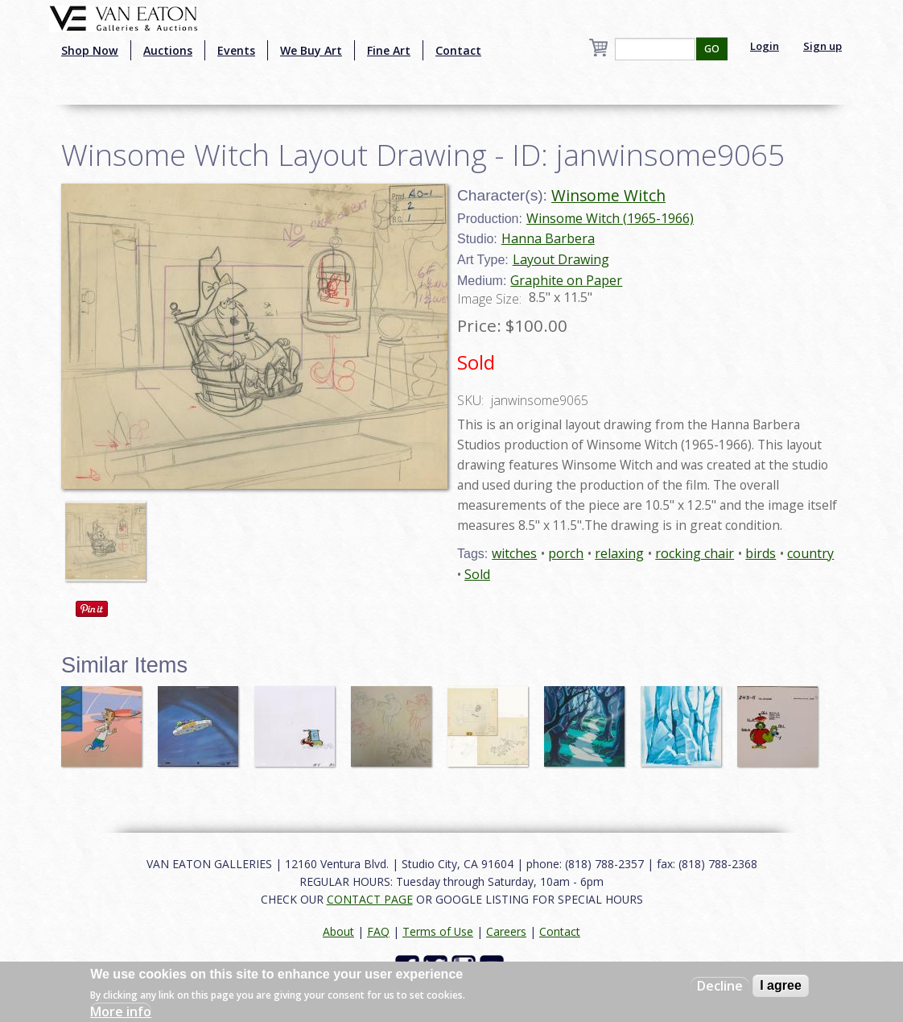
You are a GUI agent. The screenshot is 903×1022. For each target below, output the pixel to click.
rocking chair (694, 553)
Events (236, 50)
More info (120, 1011)
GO (712, 49)
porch (565, 553)
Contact (458, 50)
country (810, 553)
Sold (477, 574)
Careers (506, 931)
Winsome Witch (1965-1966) (610, 218)
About (338, 931)
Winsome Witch (608, 195)
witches (514, 553)
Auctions (167, 50)
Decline (720, 986)
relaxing (619, 553)
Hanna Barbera (548, 238)
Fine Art (388, 50)
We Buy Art (311, 50)
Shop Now (89, 50)
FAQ (378, 931)
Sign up (822, 46)
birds (760, 553)
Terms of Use (437, 931)
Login (764, 46)
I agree (781, 985)
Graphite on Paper (566, 280)
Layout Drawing (561, 259)
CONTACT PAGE (370, 899)
